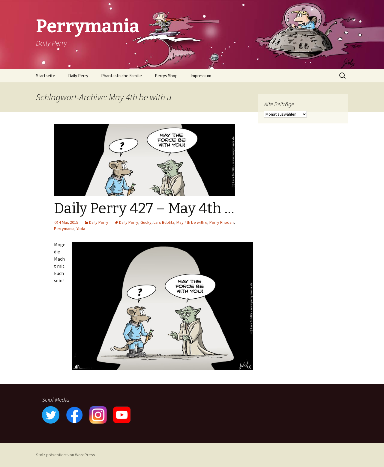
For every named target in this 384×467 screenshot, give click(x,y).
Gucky (146, 222)
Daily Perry (78, 75)
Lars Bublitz (164, 222)
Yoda (80, 228)
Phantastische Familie (121, 75)
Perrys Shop (166, 75)
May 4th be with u (191, 222)
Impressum (200, 75)
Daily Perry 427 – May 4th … (144, 208)
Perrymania (64, 228)
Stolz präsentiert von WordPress (65, 454)
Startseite (45, 75)
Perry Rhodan (221, 222)
